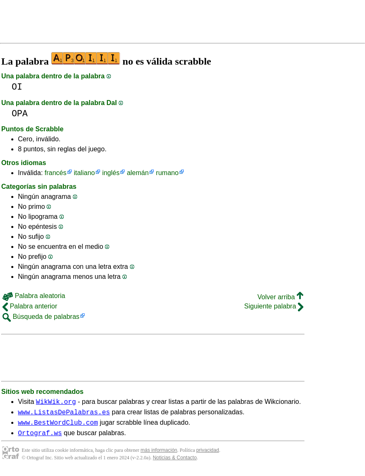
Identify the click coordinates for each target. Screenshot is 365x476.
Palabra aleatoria (33, 295)
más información (158, 455)
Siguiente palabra (273, 306)
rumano (167, 172)
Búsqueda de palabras (41, 316)
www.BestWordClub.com (58, 426)
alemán (137, 172)
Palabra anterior (29, 306)
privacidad (207, 455)
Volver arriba (280, 297)
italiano (84, 172)
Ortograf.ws (40, 437)
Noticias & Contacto (175, 463)
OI (17, 87)
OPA (20, 114)
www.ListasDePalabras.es (64, 414)
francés (55, 172)
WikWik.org (56, 402)
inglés (111, 172)
